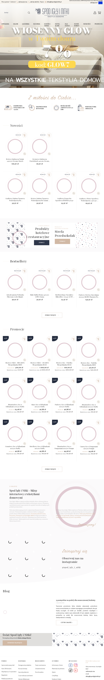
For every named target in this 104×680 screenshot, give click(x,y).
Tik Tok (70, 670)
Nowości (16, 125)
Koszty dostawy (22, 668)
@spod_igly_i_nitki (71, 567)
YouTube (75, 670)
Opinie (54, 672)
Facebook (70, 665)
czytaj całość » (66, 622)
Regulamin (4, 675)
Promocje (17, 329)
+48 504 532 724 (22, 2)
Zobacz (41, 242)
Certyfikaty (55, 675)
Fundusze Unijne (56, 679)
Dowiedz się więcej (15, 643)
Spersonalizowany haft (8, 665)
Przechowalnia (39, 672)
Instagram (75, 665)
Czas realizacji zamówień (25, 675)
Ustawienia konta (40, 668)
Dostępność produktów (24, 665)
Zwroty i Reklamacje (23, 679)
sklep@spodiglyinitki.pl (53, 2)
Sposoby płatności (23, 672)
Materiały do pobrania (58, 668)
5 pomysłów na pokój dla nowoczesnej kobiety (75, 600)
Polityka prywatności (7, 678)
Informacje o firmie (57, 665)
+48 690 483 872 (34, 2)
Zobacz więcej (52, 315)
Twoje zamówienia (40, 665)
